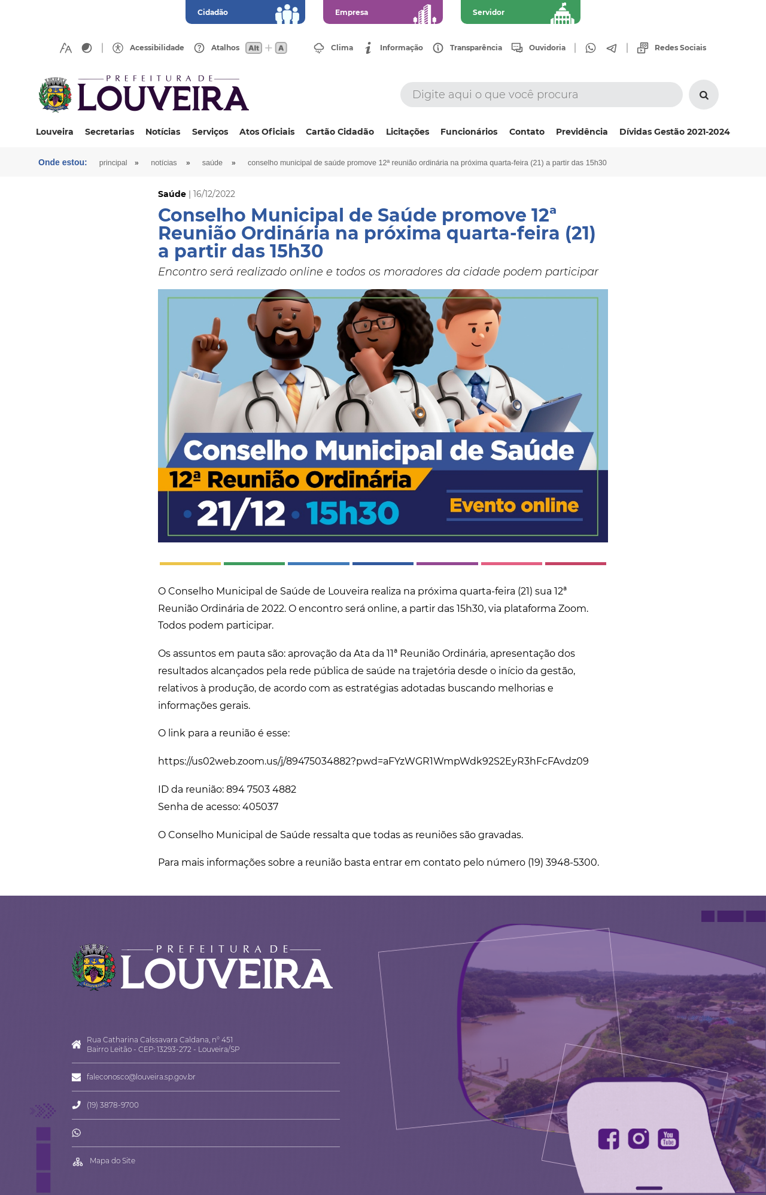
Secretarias (109, 131)
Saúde (212, 163)
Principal (113, 163)
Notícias (162, 131)
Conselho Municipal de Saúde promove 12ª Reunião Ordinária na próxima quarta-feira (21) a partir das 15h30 (427, 163)
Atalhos (225, 47)
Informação (401, 47)
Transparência (476, 47)
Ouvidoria (547, 47)
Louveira (55, 131)
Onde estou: (62, 162)
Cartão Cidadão (340, 131)
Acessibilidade (157, 47)
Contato (527, 131)
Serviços (210, 131)
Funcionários (468, 131)
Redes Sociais (680, 47)
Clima (342, 47)
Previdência (582, 131)
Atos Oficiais (266, 131)
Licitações (407, 131)
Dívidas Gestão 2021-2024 (674, 131)
